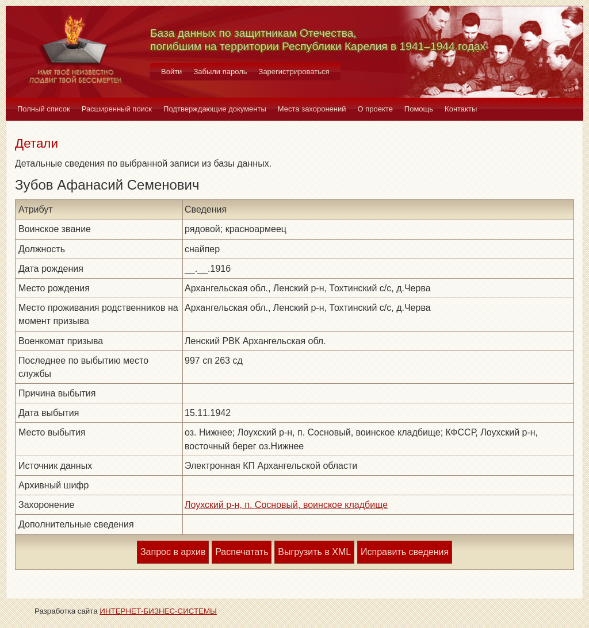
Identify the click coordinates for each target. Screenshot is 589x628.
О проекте (375, 109)
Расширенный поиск (117, 109)
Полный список (43, 109)
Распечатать (241, 552)
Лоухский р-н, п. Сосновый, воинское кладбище (286, 505)
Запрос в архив (172, 552)
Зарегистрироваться (294, 71)
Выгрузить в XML (314, 552)
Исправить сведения (405, 552)
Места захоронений (312, 109)
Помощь (418, 109)
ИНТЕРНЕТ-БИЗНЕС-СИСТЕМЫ (158, 611)
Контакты (461, 109)
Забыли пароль (220, 71)
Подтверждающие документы (214, 109)
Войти (171, 71)
